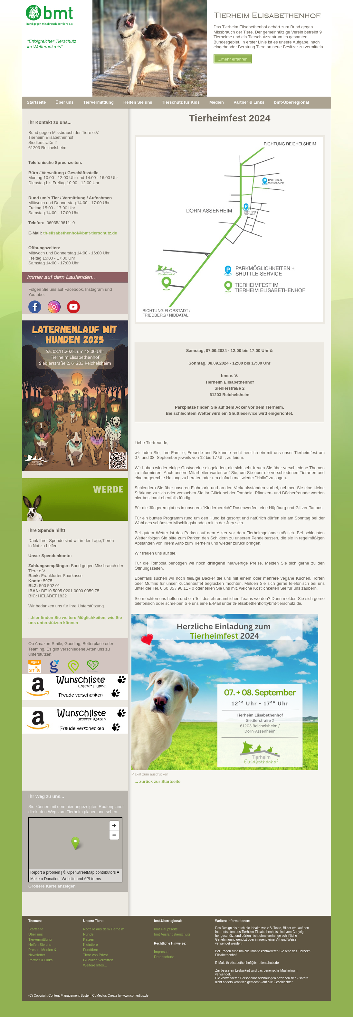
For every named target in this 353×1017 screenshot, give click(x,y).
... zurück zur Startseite (157, 781)
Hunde (88, 934)
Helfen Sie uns (40, 944)
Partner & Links (40, 960)
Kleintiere (90, 944)
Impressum (162, 952)
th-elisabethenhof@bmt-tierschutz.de (80, 233)
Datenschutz (164, 957)
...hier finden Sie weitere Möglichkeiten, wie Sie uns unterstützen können (75, 620)
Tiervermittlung (40, 939)
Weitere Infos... (95, 965)
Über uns (35, 934)
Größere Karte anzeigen (52, 886)
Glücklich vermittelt (98, 960)
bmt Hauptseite (166, 929)
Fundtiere (90, 950)
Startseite (36, 102)
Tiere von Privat (95, 955)
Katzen (88, 939)
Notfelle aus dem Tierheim (103, 929)
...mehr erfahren (233, 59)
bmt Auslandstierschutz (172, 934)
